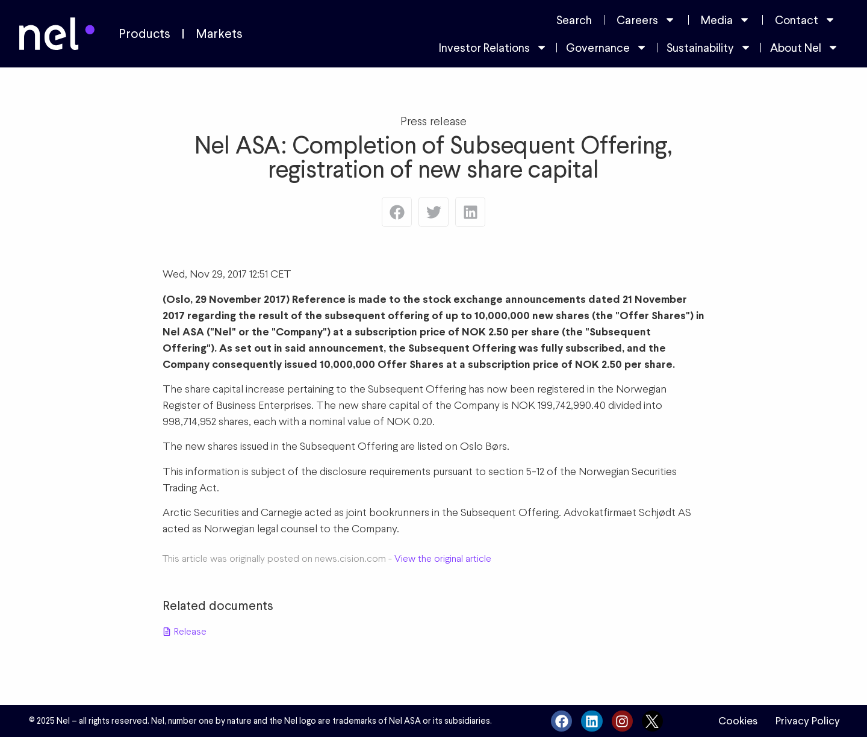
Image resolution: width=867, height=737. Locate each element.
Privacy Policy (807, 721)
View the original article (442, 558)
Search (574, 20)
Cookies (737, 721)
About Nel (804, 47)
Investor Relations (493, 47)
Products (144, 33)
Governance (606, 47)
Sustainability (709, 47)
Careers (646, 19)
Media (725, 19)
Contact (805, 19)
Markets (219, 33)
